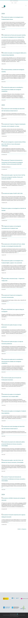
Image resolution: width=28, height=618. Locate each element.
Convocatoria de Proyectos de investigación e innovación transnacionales (12, 296)
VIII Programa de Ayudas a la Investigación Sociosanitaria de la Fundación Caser (11, 227)
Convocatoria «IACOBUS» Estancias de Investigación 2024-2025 (13, 499)
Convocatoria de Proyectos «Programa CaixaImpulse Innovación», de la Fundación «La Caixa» (13, 125)
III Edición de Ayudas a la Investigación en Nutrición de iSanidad (14, 209)
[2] (19, 529)
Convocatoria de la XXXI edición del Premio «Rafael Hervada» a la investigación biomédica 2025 (13, 245)
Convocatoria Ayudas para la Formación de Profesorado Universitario (11, 378)
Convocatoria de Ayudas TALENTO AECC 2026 (12, 193)
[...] (5, 27)
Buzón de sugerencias (14, 614)
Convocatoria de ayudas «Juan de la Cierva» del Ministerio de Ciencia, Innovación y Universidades (12, 461)
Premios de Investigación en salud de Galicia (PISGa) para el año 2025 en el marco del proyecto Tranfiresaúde (14, 143)
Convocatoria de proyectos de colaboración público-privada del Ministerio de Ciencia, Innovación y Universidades (13, 443)
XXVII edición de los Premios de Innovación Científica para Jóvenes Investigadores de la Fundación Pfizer (14, 36)
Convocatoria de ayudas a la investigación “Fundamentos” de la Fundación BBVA (11, 395)
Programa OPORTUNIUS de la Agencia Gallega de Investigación (13, 310)
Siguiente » (24, 529)
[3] (20, 529)
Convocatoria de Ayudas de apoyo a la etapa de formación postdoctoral (12, 342)
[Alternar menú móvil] (25, 5)
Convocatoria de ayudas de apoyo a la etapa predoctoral (12, 326)
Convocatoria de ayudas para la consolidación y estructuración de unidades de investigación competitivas (12, 89)
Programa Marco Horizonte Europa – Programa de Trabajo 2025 (13, 279)
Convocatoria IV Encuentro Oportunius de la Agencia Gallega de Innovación (13, 516)
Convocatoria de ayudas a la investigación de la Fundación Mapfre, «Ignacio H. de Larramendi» (12, 261)
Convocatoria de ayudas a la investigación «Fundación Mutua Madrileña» (14, 412)
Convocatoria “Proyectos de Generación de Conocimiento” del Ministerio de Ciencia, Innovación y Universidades (13, 478)
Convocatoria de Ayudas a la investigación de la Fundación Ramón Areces (12, 18)
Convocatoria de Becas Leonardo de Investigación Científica (13, 70)
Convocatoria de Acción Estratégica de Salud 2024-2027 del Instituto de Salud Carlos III (13, 109)
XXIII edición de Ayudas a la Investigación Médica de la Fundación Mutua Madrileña (14, 54)
